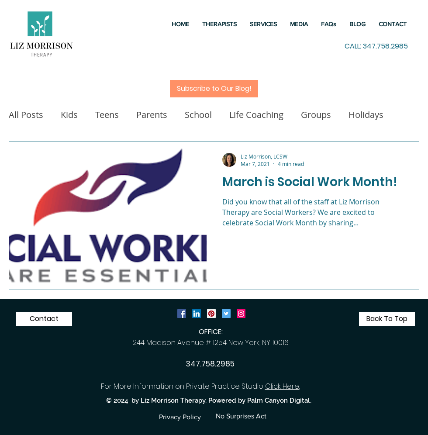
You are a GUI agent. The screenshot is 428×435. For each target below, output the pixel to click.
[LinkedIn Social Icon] (196, 313)
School (198, 115)
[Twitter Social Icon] (226, 313)
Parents (151, 115)
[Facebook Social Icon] (181, 313)
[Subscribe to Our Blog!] (214, 88)
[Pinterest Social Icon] (211, 313)
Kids (69, 115)
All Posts (26, 115)
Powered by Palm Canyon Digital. (259, 400)
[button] (263, 24)
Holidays (366, 115)
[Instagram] (241, 313)
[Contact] (44, 319)
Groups (316, 115)
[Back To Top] (387, 319)
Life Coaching (256, 115)
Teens (107, 115)
